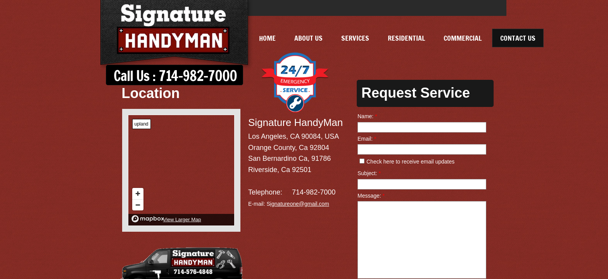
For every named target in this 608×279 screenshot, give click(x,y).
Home (267, 38)
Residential (406, 38)
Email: (367, 139)
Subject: (369, 173)
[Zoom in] (137, 193)
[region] (181, 170)
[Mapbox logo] (148, 218)
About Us (308, 38)
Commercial (463, 38)
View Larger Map (182, 219)
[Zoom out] (137, 204)
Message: (371, 196)
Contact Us (517, 38)
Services (355, 38)
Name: (367, 116)
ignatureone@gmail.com (299, 204)
